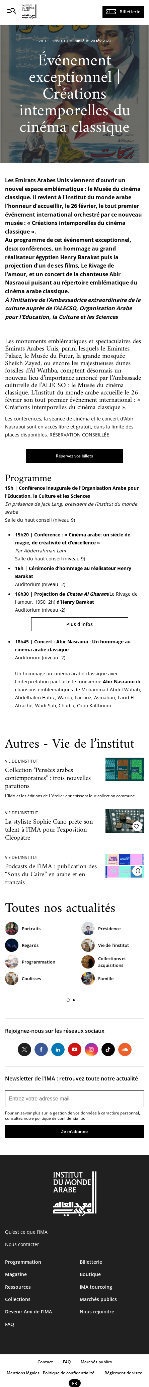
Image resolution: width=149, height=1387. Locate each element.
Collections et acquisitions (112, 962)
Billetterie (130, 12)
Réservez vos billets (74, 456)
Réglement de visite (123, 1373)
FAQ (9, 1324)
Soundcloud (125, 1049)
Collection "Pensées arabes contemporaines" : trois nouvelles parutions (48, 778)
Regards (30, 945)
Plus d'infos (79, 624)
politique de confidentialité (59, 1118)
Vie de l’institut (113, 945)
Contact (45, 1362)
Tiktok (108, 1049)
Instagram (91, 1049)
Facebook (41, 1049)
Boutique (90, 1274)
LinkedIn (58, 1049)
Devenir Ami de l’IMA (28, 1311)
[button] (68, 1000)
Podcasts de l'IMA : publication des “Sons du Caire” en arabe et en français (51, 875)
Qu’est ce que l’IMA (26, 1232)
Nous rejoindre (97, 1311)
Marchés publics (98, 1299)
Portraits (31, 929)
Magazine (16, 1274)
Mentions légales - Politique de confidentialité (50, 1373)
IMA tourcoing (96, 1287)
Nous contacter (22, 1244)
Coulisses (31, 979)
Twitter (24, 1049)
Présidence (109, 929)
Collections (17, 1299)
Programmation (38, 962)
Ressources (18, 1287)
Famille (106, 979)
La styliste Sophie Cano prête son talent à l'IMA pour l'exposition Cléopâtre (49, 830)
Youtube (74, 1049)
